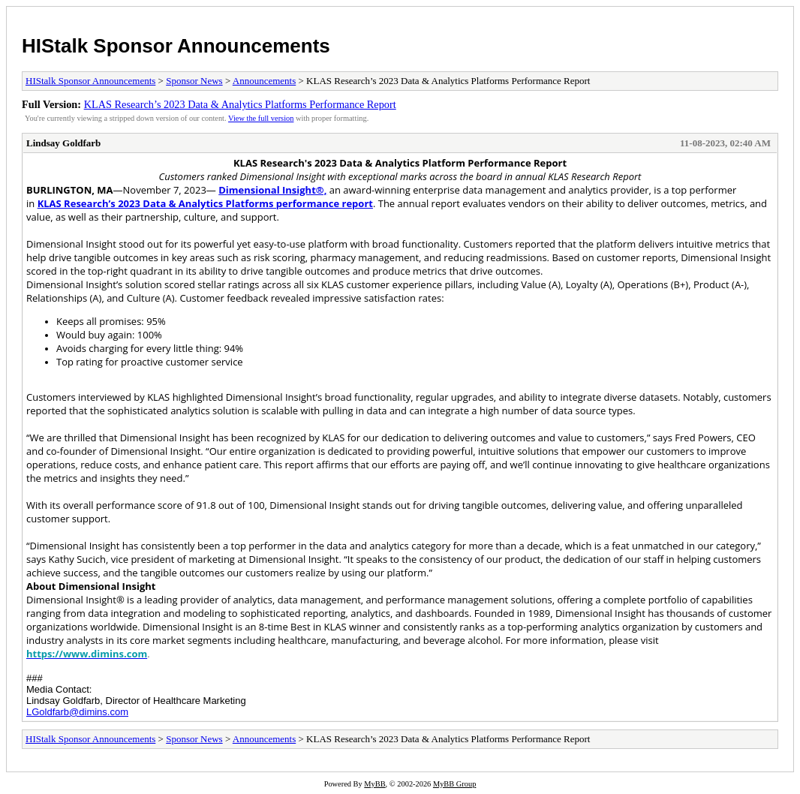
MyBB (374, 784)
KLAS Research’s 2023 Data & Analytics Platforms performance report (205, 203)
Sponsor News (194, 80)
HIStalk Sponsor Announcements (176, 46)
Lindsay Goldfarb (63, 143)
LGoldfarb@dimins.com (77, 711)
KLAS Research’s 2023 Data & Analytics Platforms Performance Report (240, 104)
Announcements (264, 80)
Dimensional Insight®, (272, 190)
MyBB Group (454, 784)
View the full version (260, 118)
